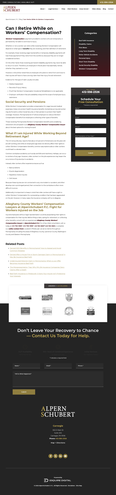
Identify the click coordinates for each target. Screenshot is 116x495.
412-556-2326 (106, 2)
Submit (95, 153)
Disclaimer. (71, 485)
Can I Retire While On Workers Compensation (38, 19)
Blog (20, 19)
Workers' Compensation (89, 69)
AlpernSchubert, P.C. (12, 19)
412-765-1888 (17, 226)
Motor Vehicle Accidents (89, 55)
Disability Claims (86, 44)
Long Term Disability (88, 51)
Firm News (84, 47)
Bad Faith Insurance (87, 40)
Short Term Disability (88, 62)
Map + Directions (58, 443)
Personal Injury (85, 58)
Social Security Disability (89, 65)
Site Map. (79, 485)
